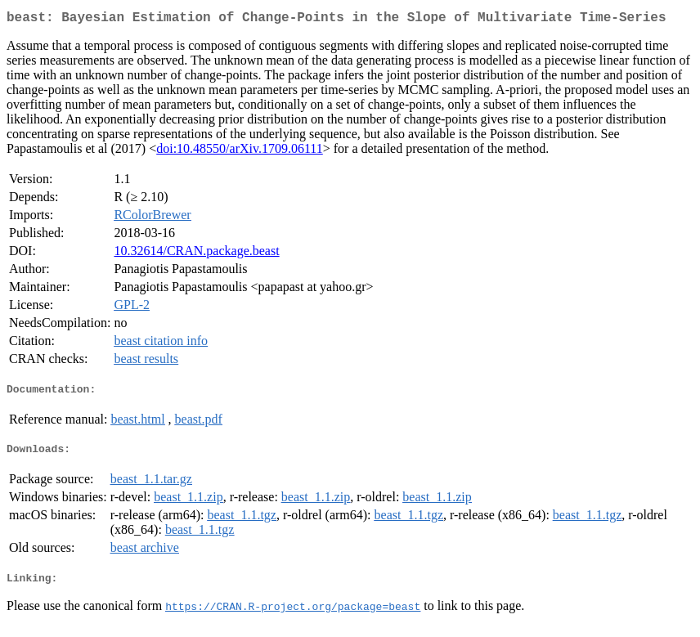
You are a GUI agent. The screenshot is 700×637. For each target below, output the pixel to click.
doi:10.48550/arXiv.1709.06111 (239, 152)
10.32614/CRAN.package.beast (196, 254)
